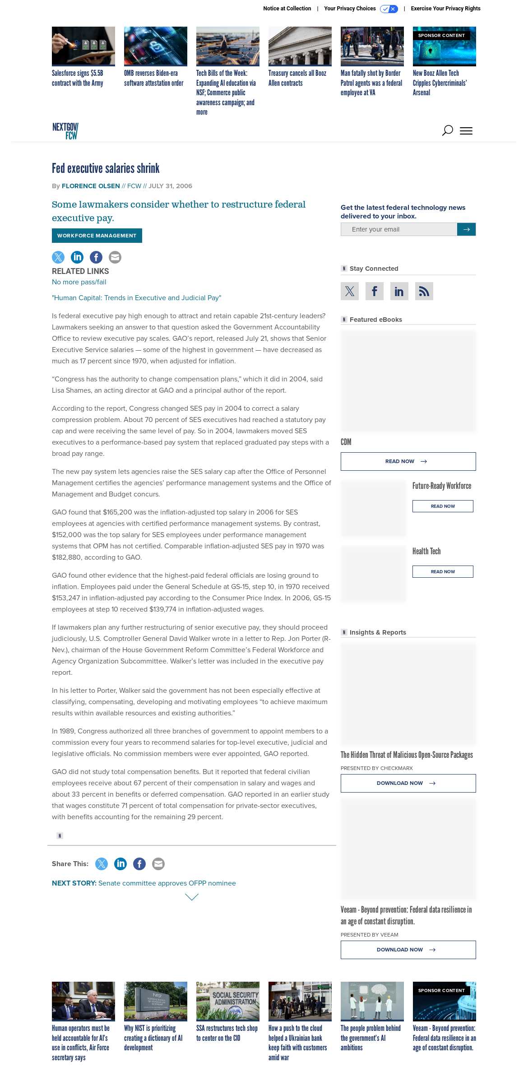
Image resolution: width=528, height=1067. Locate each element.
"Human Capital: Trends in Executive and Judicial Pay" (136, 297)
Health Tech (426, 551)
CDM (346, 441)
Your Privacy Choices (361, 9)
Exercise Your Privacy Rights (446, 8)
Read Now (408, 461)
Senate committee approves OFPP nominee (167, 883)
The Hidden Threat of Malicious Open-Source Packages (407, 754)
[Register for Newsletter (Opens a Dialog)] (466, 229)
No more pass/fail (79, 282)
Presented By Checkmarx (377, 768)
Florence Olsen (91, 186)
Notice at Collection (287, 8)
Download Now (408, 783)
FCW (134, 186)
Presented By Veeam (369, 935)
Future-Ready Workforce (441, 485)
